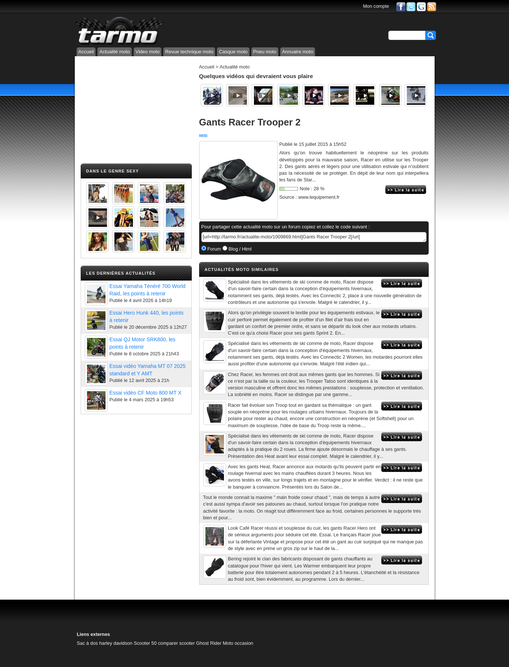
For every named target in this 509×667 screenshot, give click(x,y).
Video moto (147, 51)
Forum (213, 249)
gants (203, 135)
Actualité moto (114, 51)
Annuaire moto (298, 51)
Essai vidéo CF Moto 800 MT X (146, 393)
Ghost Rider (208, 643)
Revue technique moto (189, 51)
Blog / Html (239, 249)
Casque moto (233, 51)
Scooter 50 (145, 643)
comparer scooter (176, 643)
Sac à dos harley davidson (105, 643)
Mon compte (376, 6)
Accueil (86, 51)
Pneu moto (265, 51)
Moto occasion (238, 643)
